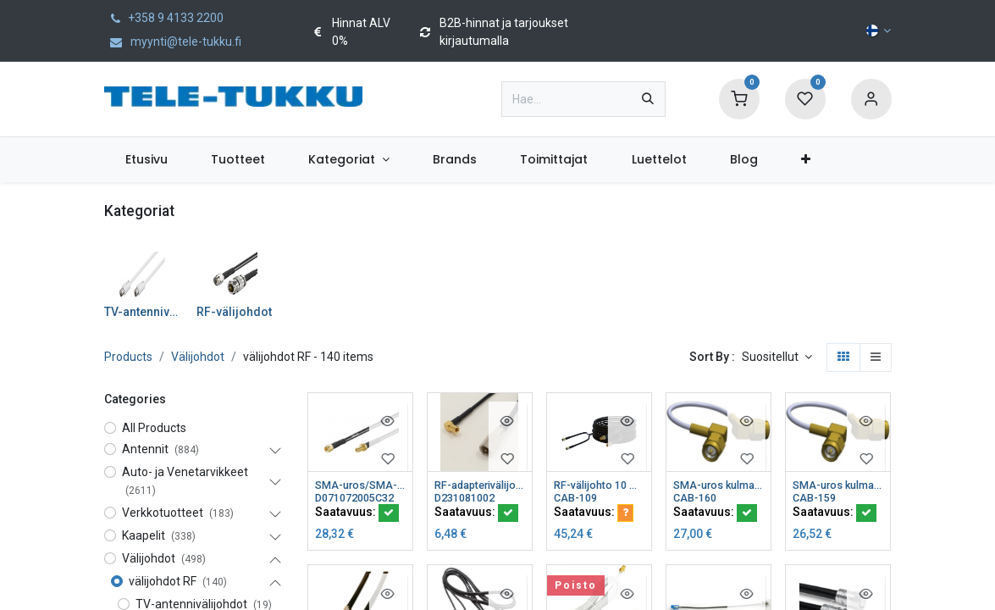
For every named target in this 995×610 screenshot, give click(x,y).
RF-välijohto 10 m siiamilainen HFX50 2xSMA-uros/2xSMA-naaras (599, 485)
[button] (777, 357)
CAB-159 (817, 500)
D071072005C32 (360, 500)
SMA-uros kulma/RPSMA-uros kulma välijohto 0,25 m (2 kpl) (718, 485)
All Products (154, 428)
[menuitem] (147, 159)
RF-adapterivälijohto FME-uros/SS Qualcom (479, 485)
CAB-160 (697, 500)
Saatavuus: (357, 515)
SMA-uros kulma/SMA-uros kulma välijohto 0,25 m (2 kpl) (838, 485)
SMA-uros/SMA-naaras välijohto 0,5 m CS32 (360, 485)
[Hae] (648, 99)
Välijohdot (197, 356)
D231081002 (468, 500)
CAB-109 (578, 500)
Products (128, 356)
